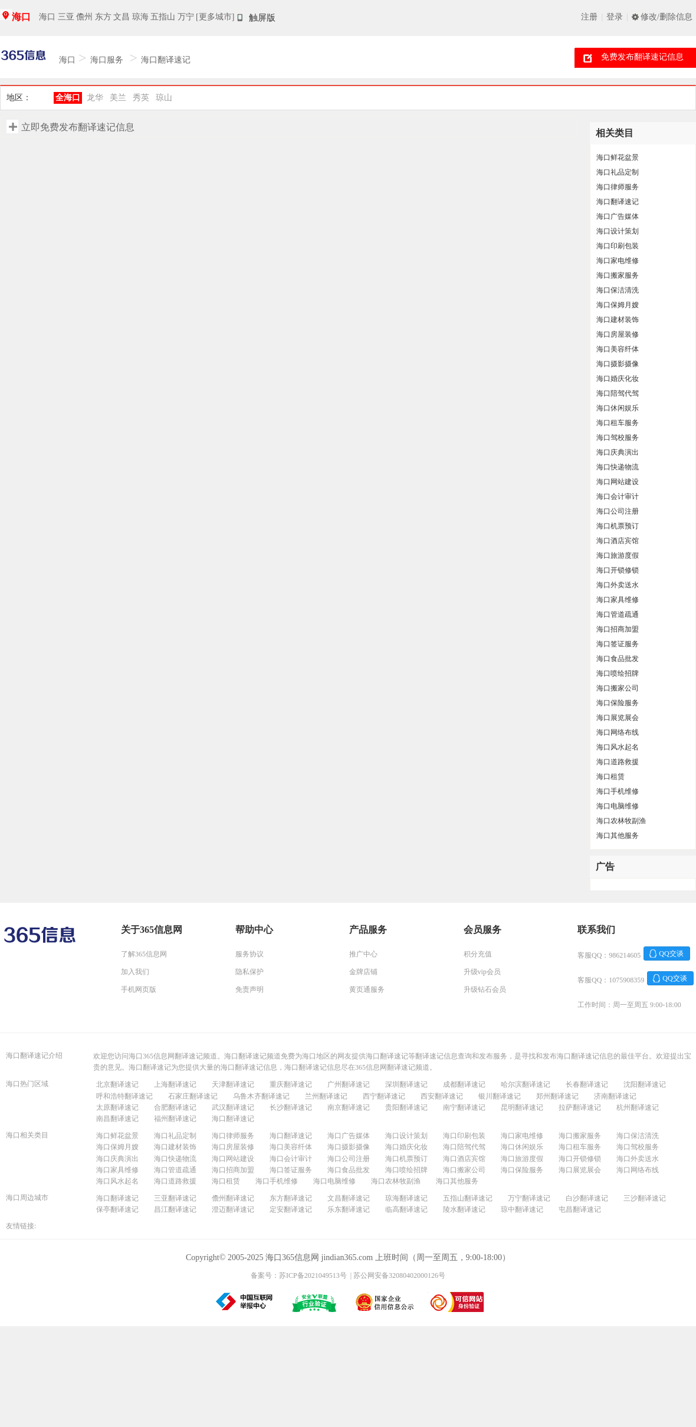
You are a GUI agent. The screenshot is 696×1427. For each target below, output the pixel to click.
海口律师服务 (617, 187)
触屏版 (262, 17)
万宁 (186, 16)
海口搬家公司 (617, 688)
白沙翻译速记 (587, 1198)
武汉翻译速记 (233, 1107)
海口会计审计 (617, 496)
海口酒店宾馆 (617, 541)
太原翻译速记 (117, 1107)
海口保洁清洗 (617, 290)
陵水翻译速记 (464, 1209)
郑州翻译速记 (557, 1096)
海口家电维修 (617, 261)
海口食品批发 (617, 659)
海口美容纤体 (617, 349)
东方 (103, 16)
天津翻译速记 (233, 1084)
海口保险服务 (617, 703)
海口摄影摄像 (617, 364)
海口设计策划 (617, 231)
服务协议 (249, 954)
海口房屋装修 (617, 334)
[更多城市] (215, 16)
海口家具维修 (617, 600)
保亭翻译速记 (117, 1209)
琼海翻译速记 (406, 1198)
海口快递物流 (617, 467)
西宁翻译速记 (384, 1096)
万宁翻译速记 (529, 1198)
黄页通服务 (367, 989)
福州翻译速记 (175, 1118)
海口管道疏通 (617, 614)
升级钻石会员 (485, 989)
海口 (21, 17)
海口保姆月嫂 (617, 305)
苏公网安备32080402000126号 (399, 1275)
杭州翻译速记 (637, 1107)
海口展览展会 (617, 718)
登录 (614, 16)
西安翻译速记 (442, 1096)
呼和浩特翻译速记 (124, 1096)
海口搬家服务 (617, 275)
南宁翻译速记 (464, 1107)
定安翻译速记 (291, 1209)
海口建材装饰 (617, 319)
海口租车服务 (617, 423)
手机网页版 (138, 989)
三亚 (66, 16)
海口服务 (106, 59)
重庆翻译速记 (291, 1084)
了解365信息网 (144, 954)
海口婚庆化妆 (617, 378)
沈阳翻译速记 (644, 1084)
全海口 (67, 97)
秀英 (141, 97)
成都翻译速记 (464, 1084)
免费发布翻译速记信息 (642, 56)
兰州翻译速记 (326, 1096)
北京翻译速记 (117, 1084)
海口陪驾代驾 (617, 393)
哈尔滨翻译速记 (525, 1084)
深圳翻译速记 (406, 1084)
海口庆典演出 (617, 452)
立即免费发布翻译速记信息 (77, 127)
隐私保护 (249, 972)
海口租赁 (610, 776)
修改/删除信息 (666, 16)
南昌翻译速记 (117, 1118)
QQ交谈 (671, 953)
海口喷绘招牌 (617, 673)
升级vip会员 (482, 972)
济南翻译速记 (615, 1096)
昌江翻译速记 (175, 1209)
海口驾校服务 (617, 437)
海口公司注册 (617, 511)
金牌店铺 (363, 972)
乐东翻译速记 (348, 1209)
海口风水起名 (617, 747)
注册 (589, 16)
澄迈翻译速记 (233, 1209)
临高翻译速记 (406, 1209)
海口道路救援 (617, 762)
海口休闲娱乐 (617, 408)
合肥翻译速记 (175, 1107)
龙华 (95, 97)
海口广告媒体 (617, 216)
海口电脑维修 (617, 806)
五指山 (162, 16)
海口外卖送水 (617, 585)
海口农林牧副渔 (621, 821)
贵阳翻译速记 (406, 1107)
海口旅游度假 (617, 555)
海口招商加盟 (617, 629)
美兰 (118, 97)
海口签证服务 (617, 644)
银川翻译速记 (499, 1096)
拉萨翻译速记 (580, 1107)
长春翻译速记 (587, 1084)
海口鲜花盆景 (617, 157)
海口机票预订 (617, 526)
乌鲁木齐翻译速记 (261, 1096)
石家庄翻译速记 (193, 1096)
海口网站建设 (617, 482)
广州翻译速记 (348, 1084)
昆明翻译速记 (522, 1107)
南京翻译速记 (348, 1107)
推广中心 (363, 954)
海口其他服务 (617, 835)
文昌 (121, 16)
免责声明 (249, 989)
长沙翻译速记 (291, 1107)
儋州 (84, 16)
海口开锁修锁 (617, 570)
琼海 (140, 16)
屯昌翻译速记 (580, 1209)
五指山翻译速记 (468, 1198)
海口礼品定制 (617, 172)
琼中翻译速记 (522, 1209)
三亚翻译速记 (175, 1198)
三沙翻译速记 (644, 1198)
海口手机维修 (617, 791)
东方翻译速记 (291, 1198)
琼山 (164, 97)
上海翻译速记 (175, 1084)
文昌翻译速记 (348, 1198)
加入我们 (135, 972)
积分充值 (478, 954)
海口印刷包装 (617, 246)
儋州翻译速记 (233, 1198)
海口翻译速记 (166, 59)
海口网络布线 (617, 732)
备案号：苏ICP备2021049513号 (299, 1275)
